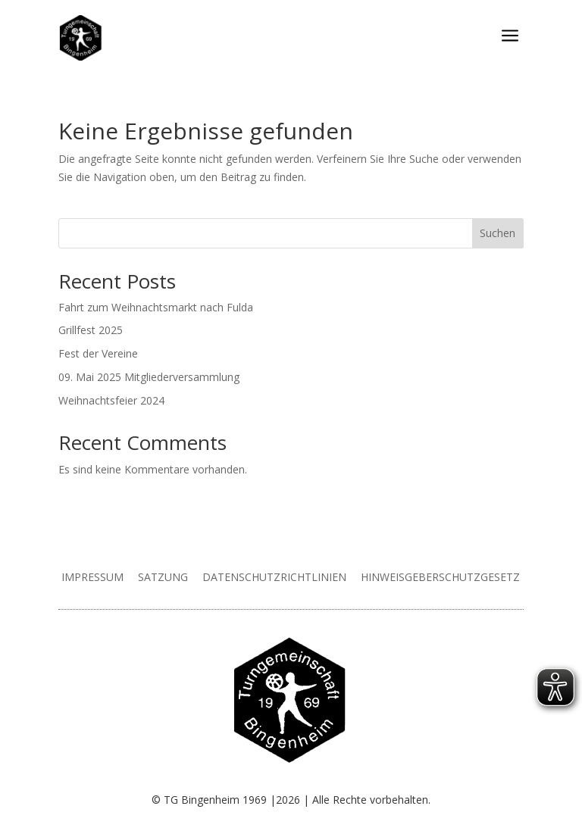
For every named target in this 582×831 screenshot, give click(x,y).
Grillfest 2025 (90, 330)
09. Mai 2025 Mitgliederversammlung (148, 377)
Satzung (163, 577)
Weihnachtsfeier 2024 (111, 400)
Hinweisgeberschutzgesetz (440, 577)
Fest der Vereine (98, 353)
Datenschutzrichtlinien (274, 577)
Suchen (497, 233)
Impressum (92, 577)
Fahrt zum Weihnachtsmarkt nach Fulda (155, 307)
